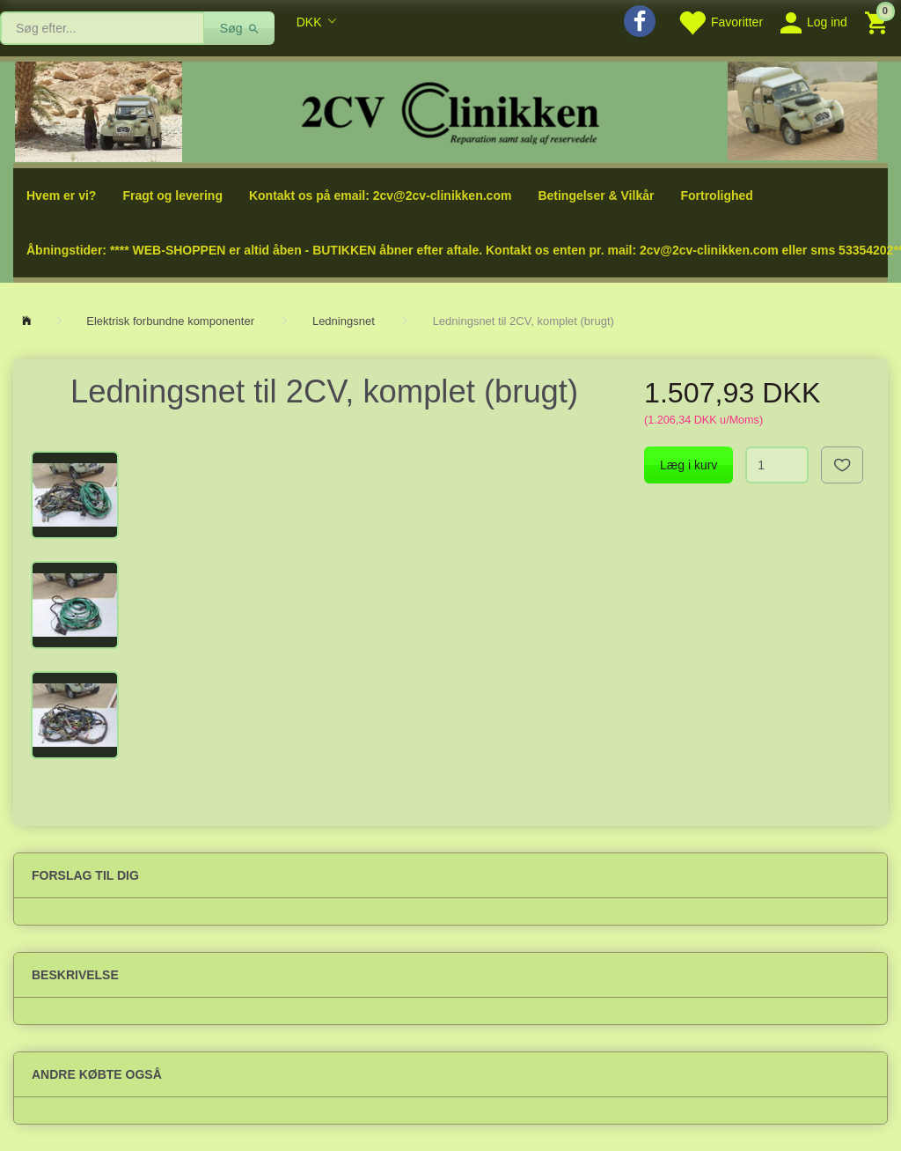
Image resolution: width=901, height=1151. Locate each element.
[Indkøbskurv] (878, 21)
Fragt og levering (172, 195)
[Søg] (239, 28)
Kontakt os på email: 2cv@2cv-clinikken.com (380, 195)
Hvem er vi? (61, 195)
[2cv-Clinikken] (450, 110)
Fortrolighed (716, 195)
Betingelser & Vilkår (596, 195)
